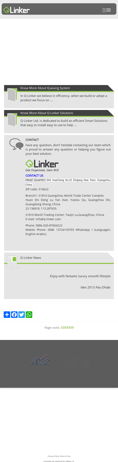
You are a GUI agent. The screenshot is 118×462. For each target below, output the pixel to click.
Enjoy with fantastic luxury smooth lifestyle (80, 276)
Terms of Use (65, 459)
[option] (59, 52)
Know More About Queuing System (45, 88)
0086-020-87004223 (49, 225)
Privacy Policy (53, 459)
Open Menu (108, 10)
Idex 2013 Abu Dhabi (95, 287)
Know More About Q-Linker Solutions (46, 113)
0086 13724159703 (60, 230)
